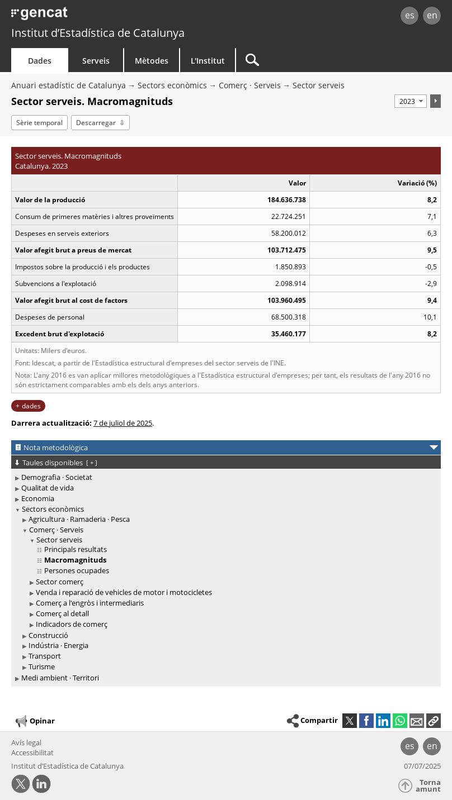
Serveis (96, 60)
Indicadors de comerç (71, 624)
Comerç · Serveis (250, 85)
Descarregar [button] (96, 122)
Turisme (42, 666)
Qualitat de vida (47, 488)
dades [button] (31, 406)
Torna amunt (428, 786)
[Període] (410, 101)
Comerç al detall (62, 613)
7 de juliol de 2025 (122, 423)
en (432, 15)
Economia (37, 498)
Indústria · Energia (58, 645)
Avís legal (26, 742)
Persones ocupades (76, 570)
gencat (97, 16)
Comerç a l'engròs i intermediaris (90, 603)
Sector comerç (59, 582)
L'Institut (208, 60)
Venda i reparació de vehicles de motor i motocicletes (124, 592)
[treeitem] (224, 477)
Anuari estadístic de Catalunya (68, 85)
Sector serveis (319, 85)
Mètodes (151, 60)
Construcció (48, 635)
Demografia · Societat (56, 477)
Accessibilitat (32, 752)
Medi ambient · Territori (60, 678)
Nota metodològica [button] (55, 447)
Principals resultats (75, 549)
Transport (45, 656)
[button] (433, 720)
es (410, 15)
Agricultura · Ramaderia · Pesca (79, 519)
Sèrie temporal (39, 122)
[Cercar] (306, 60)
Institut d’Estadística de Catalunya (98, 32)
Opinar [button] (34, 721)
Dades (39, 60)
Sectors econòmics (172, 85)
